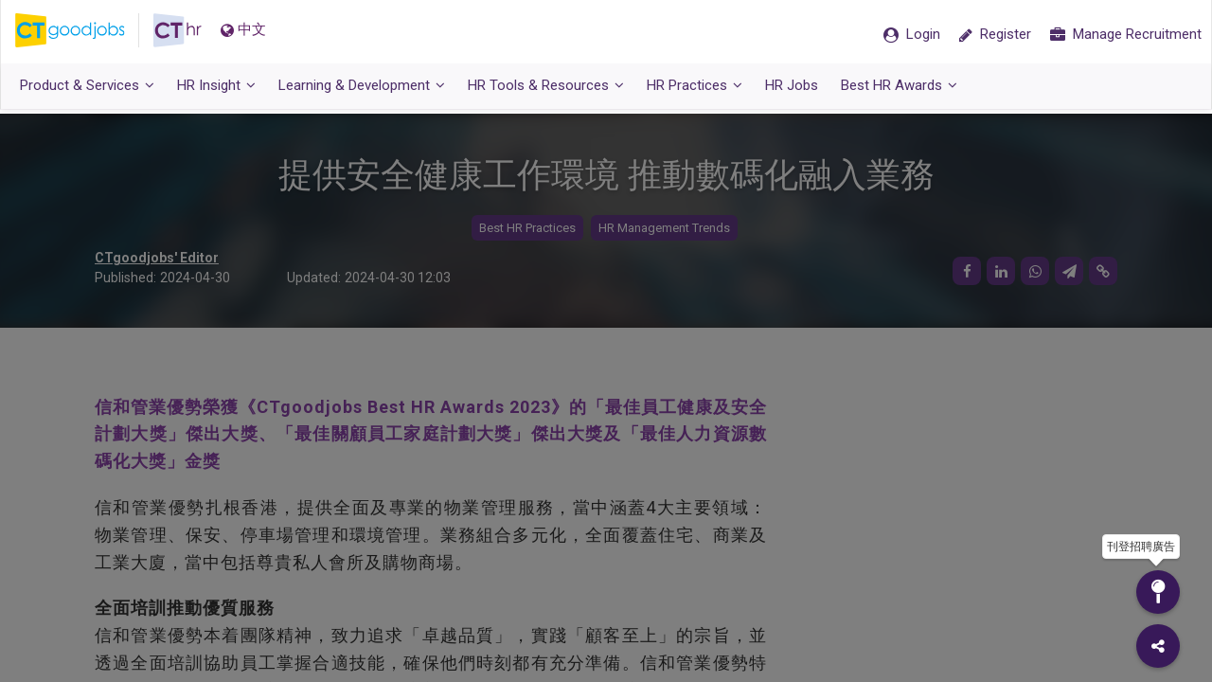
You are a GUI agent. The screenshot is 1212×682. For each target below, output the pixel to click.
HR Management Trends (664, 228)
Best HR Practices (527, 228)
